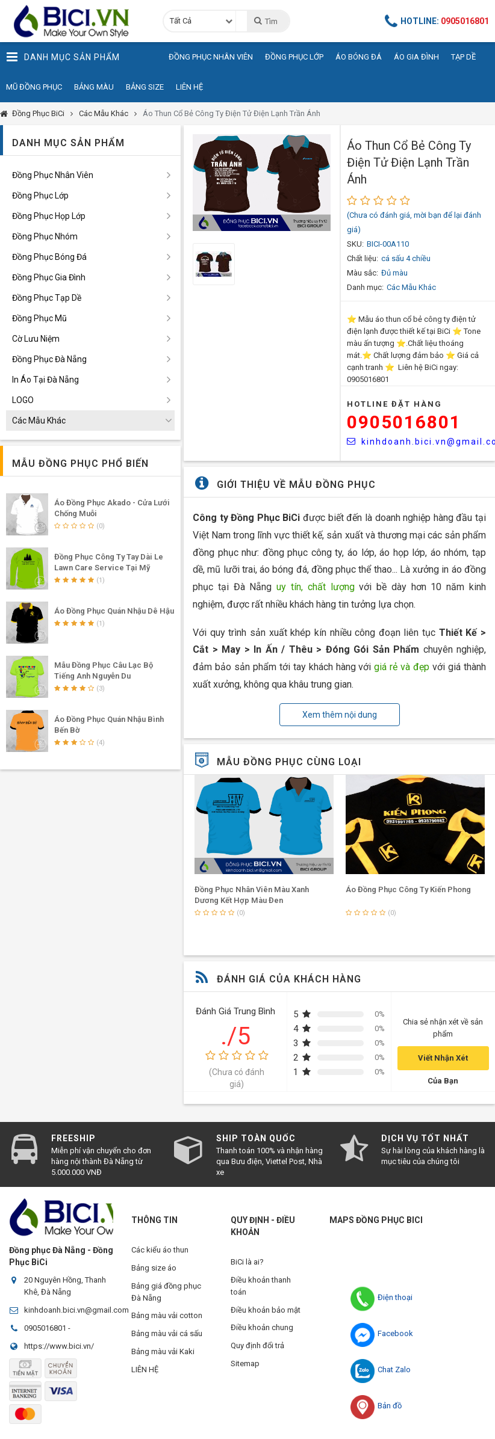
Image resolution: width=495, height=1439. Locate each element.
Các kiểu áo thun (159, 1249)
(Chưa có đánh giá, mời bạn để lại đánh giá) (414, 222)
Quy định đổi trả (257, 1346)
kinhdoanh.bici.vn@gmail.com (76, 1309)
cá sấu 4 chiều (406, 258)
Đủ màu (394, 272)
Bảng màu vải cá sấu (166, 1334)
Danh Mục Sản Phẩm (63, 57)
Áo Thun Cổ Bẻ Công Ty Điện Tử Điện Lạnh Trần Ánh (231, 113)
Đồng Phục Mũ (39, 318)
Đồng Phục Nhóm (45, 236)
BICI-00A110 (388, 243)
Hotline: (437, 21)
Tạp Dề (463, 56)
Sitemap (245, 1364)
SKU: (355, 243)
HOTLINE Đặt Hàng (394, 403)
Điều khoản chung (262, 1328)
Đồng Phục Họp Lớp (49, 216)
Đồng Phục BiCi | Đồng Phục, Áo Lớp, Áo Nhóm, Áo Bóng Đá (75, 21)
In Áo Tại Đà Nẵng (45, 379)
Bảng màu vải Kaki (163, 1352)
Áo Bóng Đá (358, 56)
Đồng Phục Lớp (294, 56)
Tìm (265, 21)
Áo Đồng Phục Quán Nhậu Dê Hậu (114, 610)
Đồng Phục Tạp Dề (46, 298)
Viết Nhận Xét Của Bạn (443, 1061)
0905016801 (404, 422)
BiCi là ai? (247, 1261)
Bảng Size (145, 86)
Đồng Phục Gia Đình (49, 277)
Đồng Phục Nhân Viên (211, 56)
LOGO (23, 400)
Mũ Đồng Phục (34, 86)
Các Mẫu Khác (103, 113)
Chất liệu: (362, 258)
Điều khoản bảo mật (265, 1309)
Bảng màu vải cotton (166, 1315)
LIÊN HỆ (144, 1370)
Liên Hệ (189, 86)
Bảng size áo (153, 1267)
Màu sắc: (362, 272)
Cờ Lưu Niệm (36, 339)
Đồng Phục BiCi (38, 113)
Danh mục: (365, 287)
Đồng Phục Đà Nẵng (49, 359)
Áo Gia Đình (416, 56)
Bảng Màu (94, 86)
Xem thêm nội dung (339, 715)
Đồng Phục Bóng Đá (49, 257)
